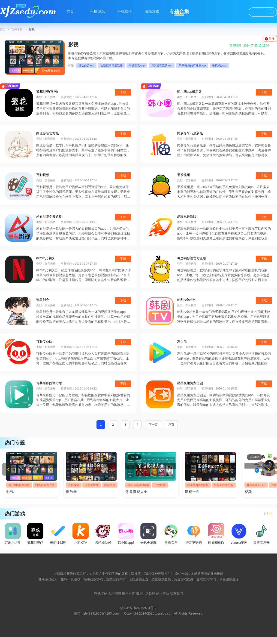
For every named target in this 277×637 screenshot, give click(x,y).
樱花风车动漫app (138, 485)
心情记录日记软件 (111, 65)
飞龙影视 (160, 485)
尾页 (171, 424)
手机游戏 (97, 11)
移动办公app (86, 65)
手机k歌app (219, 65)
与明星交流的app (161, 65)
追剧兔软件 (92, 485)
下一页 (153, 424)
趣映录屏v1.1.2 (256, 485)
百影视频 (73, 485)
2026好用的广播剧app (192, 65)
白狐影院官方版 (45, 485)
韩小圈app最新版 (19, 485)
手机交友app (137, 65)
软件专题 (16, 29)
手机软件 (124, 11)
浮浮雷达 (109, 485)
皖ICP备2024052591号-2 (138, 608)
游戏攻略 (152, 11)
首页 (70, 11)
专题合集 (179, 11)
